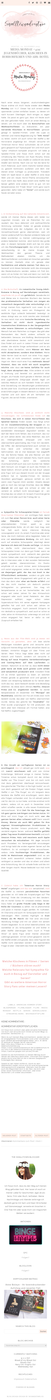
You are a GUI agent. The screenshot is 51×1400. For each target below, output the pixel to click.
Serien (27, 1011)
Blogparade (10, 1008)
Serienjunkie (40, 1011)
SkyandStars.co (36, 1396)
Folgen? (25, 1257)
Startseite (26, 1136)
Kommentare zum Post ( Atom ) (27, 1141)
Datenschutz (31, 1379)
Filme (36, 1008)
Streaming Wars (15, 1014)
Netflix (17, 1011)
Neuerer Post (9, 1136)
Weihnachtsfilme (35, 1014)
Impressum (19, 1379)
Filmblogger (25, 1008)
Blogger (30, 1387)
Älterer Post (41, 1136)
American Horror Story (30, 1005)
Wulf (17, 109)
